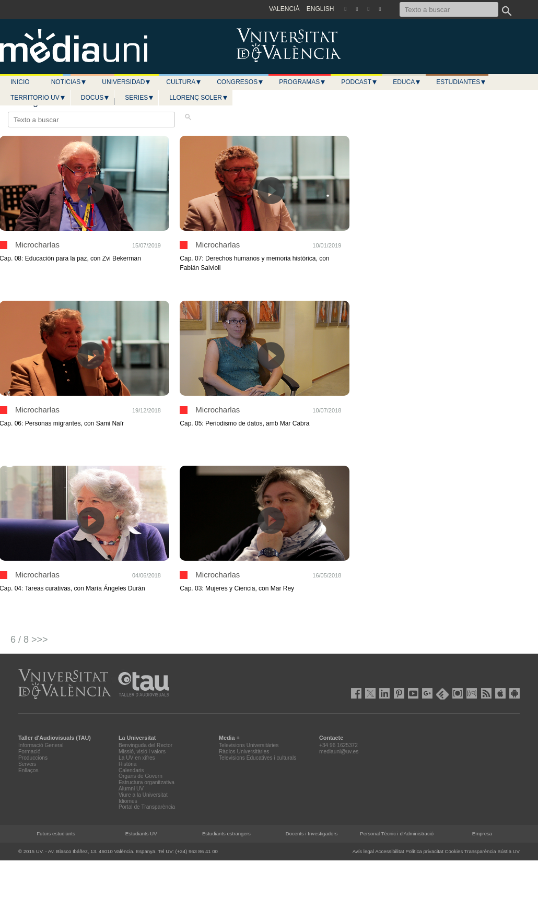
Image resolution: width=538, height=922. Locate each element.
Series (139, 97)
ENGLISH (320, 9)
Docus (95, 97)
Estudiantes (461, 82)
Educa (407, 82)
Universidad (126, 82)
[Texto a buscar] (449, 9)
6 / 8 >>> (29, 639)
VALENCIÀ (284, 9)
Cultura (184, 82)
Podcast (359, 82)
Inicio (20, 82)
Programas (302, 82)
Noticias (69, 82)
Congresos (240, 82)
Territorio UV (38, 97)
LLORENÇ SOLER (198, 97)
